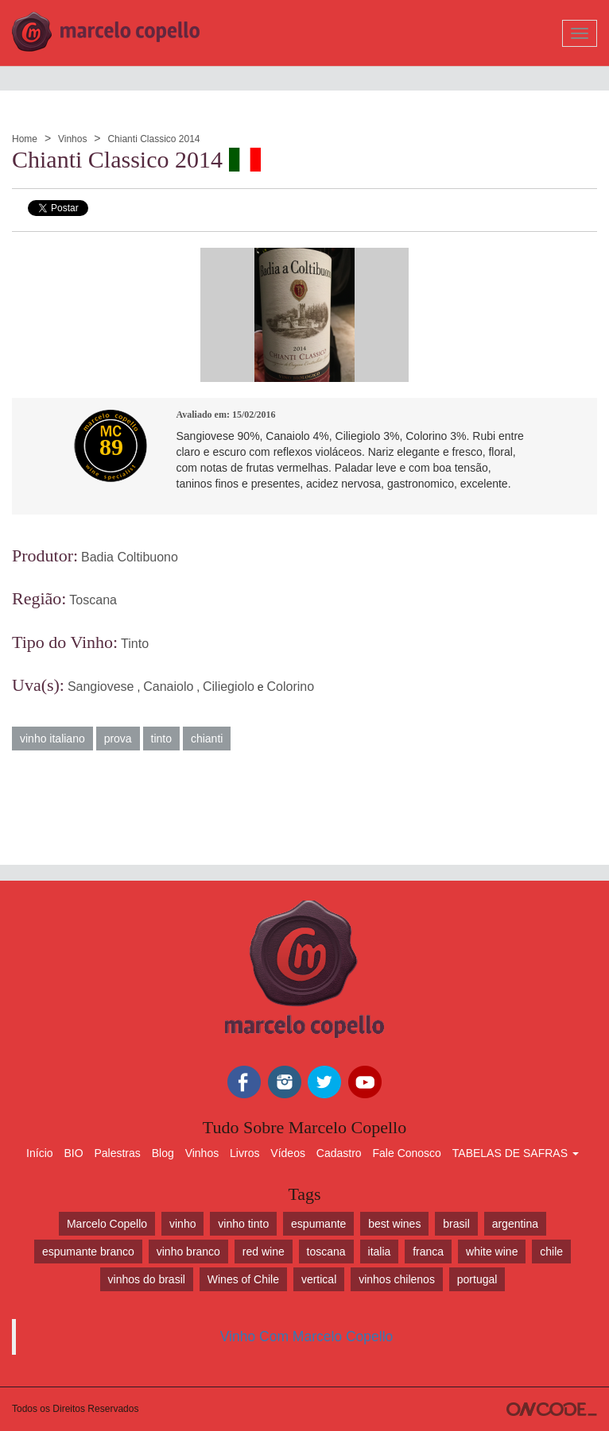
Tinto (135, 643)
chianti (207, 738)
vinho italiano (52, 738)
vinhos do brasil (146, 1279)
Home (24, 139)
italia (379, 1251)
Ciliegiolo (228, 686)
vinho (182, 1223)
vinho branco (188, 1251)
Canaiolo (168, 686)
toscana (326, 1251)
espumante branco (88, 1251)
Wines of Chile (243, 1279)
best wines (394, 1223)
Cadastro (339, 1153)
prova (118, 738)
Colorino (291, 686)
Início (39, 1153)
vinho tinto (243, 1223)
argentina (515, 1223)
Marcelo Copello (107, 1223)
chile (551, 1251)
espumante (318, 1223)
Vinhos (72, 139)
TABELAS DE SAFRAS (515, 1153)
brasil (456, 1223)
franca (428, 1251)
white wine (492, 1251)
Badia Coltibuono (129, 557)
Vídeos (287, 1153)
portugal (477, 1279)
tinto (161, 738)
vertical (318, 1279)
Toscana (93, 600)
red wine (263, 1251)
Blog (163, 1153)
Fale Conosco (407, 1153)
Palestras (117, 1153)
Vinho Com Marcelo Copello (307, 1336)
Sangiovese (101, 686)
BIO (73, 1153)
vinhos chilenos (397, 1279)
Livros (244, 1153)
